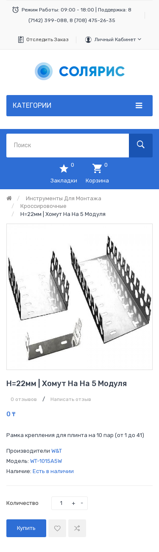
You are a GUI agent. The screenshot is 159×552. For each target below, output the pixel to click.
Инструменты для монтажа (63, 198)
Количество (22, 503)
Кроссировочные (43, 206)
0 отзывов (24, 399)
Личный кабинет (118, 39)
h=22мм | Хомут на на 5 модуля (63, 214)
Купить (26, 528)
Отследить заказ (47, 39)
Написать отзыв (70, 399)
